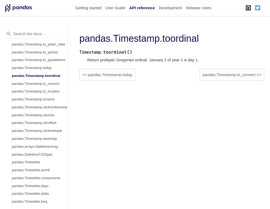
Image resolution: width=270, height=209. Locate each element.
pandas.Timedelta (26, 162)
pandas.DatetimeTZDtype (32, 154)
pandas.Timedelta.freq (29, 201)
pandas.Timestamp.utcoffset (34, 123)
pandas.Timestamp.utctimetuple (37, 131)
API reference (142, 8)
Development (170, 8)
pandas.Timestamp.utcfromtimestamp (39, 107)
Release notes (198, 8)
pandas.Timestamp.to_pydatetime (38, 60)
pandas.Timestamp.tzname (33, 99)
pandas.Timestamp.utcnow (33, 115)
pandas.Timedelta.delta (30, 194)
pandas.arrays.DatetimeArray (35, 146)
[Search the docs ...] (33, 34)
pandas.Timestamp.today (32, 68)
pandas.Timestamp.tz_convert (35, 84)
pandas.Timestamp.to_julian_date (38, 44)
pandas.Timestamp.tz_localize (36, 91)
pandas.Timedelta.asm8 (31, 170)
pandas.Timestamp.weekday (34, 139)
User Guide (115, 8)
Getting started (88, 8)
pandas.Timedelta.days (30, 186)
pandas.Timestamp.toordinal (36, 76)
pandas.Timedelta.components (36, 178)
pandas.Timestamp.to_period (35, 52)
